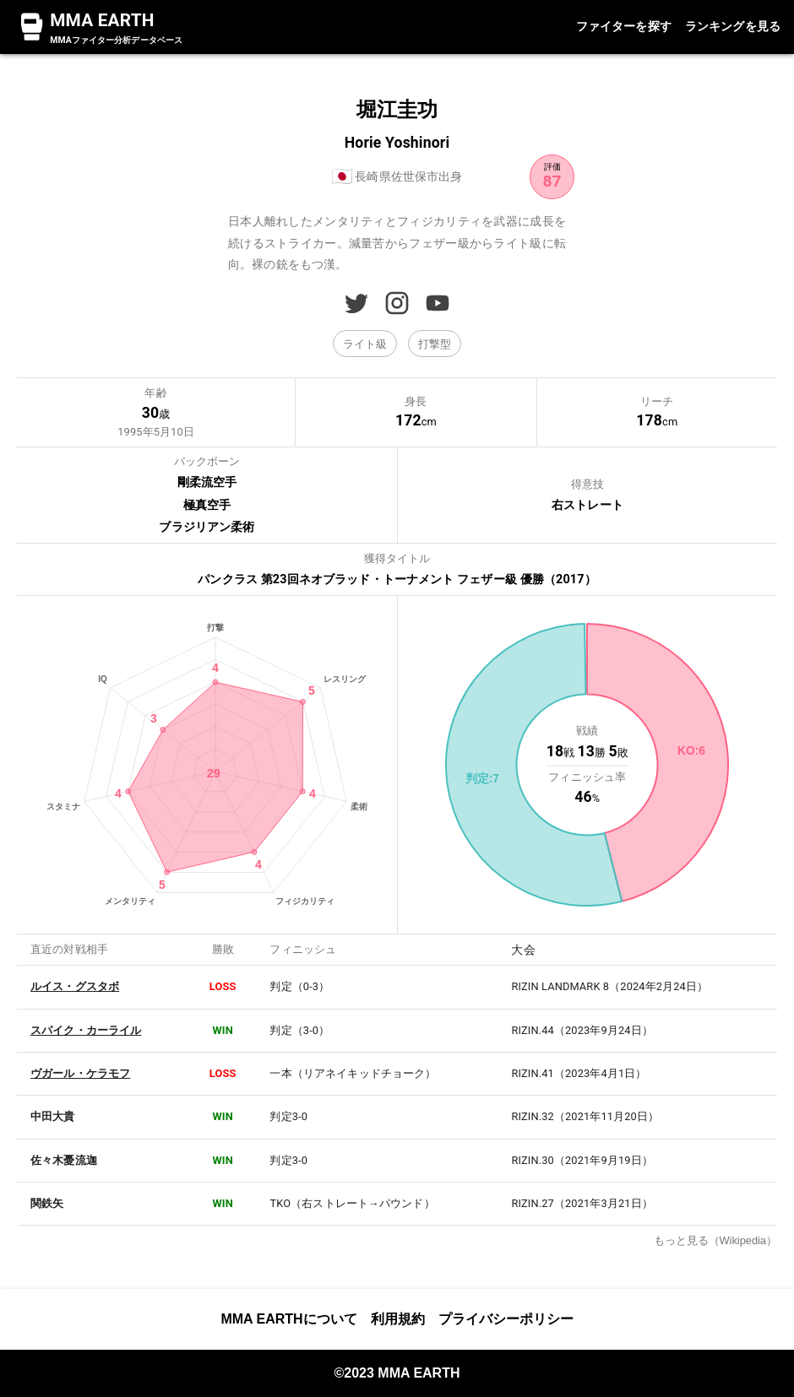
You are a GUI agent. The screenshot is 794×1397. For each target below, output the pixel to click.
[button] (365, 343)
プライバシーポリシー (506, 1319)
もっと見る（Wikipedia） (715, 1240)
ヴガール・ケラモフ (80, 1073)
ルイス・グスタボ (74, 986)
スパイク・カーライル (85, 1030)
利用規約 (398, 1319)
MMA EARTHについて (288, 1319)
